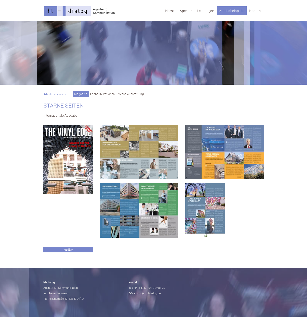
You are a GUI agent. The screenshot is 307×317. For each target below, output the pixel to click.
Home (170, 11)
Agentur (186, 11)
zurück (68, 250)
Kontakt (255, 11)
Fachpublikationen (102, 94)
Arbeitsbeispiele (231, 11)
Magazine (80, 94)
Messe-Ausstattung (131, 94)
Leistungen (205, 11)
